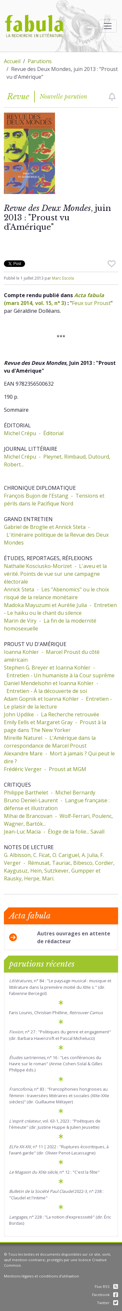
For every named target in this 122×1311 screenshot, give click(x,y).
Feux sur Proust (91, 303)
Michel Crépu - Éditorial (33, 433)
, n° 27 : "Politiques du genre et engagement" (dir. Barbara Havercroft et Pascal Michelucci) (60, 1035)
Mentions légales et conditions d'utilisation (41, 1276)
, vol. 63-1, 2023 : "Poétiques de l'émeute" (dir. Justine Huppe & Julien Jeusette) (55, 1124)
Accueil (12, 61)
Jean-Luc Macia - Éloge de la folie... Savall (54, 831)
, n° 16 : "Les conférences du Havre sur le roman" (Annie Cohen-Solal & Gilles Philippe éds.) (55, 1064)
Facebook (105, 1294)
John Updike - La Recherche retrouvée (51, 714)
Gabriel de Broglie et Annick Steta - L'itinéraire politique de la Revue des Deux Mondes (56, 534)
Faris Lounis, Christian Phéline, (56, 1012)
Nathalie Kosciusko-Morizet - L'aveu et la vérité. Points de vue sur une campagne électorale (55, 573)
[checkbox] (112, 97)
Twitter (107, 1302)
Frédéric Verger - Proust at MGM (45, 769)
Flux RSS (106, 1286)
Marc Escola (63, 278)
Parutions (40, 61)
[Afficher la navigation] (108, 26)
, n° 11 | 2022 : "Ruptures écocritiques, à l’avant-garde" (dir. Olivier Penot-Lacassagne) (59, 1150)
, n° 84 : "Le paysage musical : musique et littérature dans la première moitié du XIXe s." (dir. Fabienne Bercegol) (60, 987)
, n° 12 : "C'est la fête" (54, 1172)
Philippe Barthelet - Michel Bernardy (49, 792)
